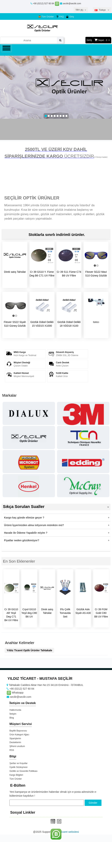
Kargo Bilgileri (16, 775)
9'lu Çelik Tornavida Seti (65, 613)
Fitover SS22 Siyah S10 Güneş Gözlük (15, 324)
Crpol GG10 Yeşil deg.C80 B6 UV (29, 613)
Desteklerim (15, 742)
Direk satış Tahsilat (15, 271)
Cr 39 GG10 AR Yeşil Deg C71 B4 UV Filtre (11, 615)
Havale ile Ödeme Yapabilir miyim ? (25, 532)
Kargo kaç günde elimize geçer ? (24, 517)
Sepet (101, 40)
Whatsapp (15, 692)
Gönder (93, 802)
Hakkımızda (15, 710)
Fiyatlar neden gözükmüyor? (21, 540)
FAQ (60, 16)
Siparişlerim (15, 738)
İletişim (12, 714)
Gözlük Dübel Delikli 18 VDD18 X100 (68, 324)
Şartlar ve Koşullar (18, 763)
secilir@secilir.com (70, 3)
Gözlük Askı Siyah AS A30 (83, 611)
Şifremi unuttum (17, 746)
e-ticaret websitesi (68, 831)
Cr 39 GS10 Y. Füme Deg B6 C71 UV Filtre (42, 273)
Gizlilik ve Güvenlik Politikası (23, 771)
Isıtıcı (96, 322)
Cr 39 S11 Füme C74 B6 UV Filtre (69, 273)
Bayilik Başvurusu (18, 730)
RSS (11, 750)
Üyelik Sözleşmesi (18, 767)
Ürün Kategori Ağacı (19, 734)
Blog (11, 717)
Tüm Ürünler (46, 16)
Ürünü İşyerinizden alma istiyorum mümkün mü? (34, 525)
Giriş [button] (89, 40)
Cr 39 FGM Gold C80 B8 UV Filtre (101, 613)
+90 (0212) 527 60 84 (43, 3)
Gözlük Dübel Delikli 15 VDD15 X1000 (41, 324)
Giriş (70, 16)
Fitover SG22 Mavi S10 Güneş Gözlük (96, 273)
